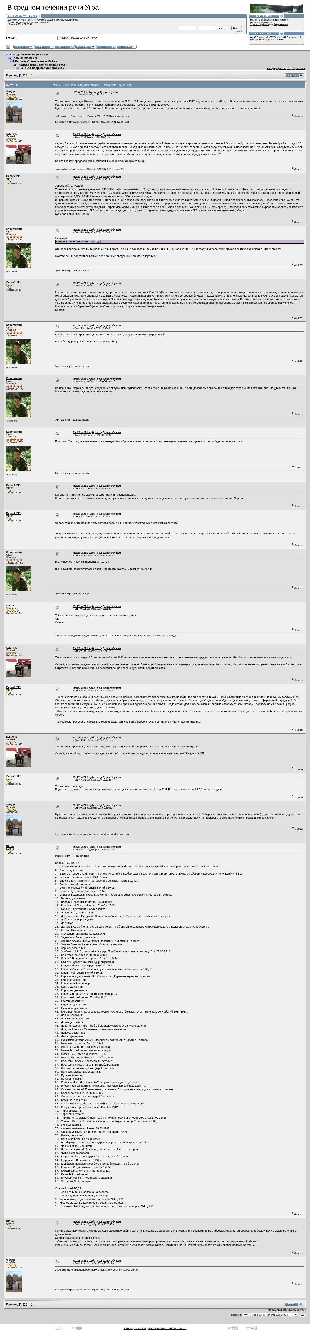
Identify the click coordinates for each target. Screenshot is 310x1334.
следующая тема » (296, 68)
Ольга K (11, 133)
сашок (10, 605)
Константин (14, 229)
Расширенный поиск (84, 37)
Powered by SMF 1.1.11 (135, 1328)
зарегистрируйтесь (68, 20)
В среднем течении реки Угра (29, 54)
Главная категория (25, 57)
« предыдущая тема (276, 68)
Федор (10, 91)
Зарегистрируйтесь (259, 24)
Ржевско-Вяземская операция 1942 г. (42, 64)
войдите (51, 20)
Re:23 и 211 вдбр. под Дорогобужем (97, 134)
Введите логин (281, 24)
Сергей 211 (13, 176)
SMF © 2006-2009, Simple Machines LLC (167, 1328)
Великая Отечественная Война (36, 61)
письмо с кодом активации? (36, 22)
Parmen (280, 40)
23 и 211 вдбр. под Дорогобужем (42, 68)
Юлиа (10, 846)
